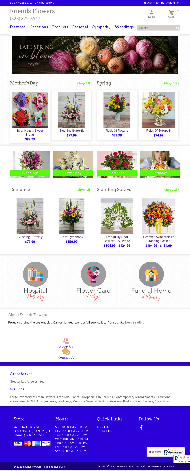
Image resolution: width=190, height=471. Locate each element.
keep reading (135, 323)
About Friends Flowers (27, 316)
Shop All (85, 83)
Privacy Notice (125, 467)
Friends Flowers (32, 11)
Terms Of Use (106, 467)
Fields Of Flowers (116, 131)
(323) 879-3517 (25, 18)
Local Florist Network (148, 467)
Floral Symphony (71, 238)
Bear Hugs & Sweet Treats (30, 133)
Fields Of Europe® (158, 131)
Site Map (169, 467)
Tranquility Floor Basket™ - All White (117, 240)
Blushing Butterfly (71, 131)
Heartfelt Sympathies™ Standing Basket (158, 240)
